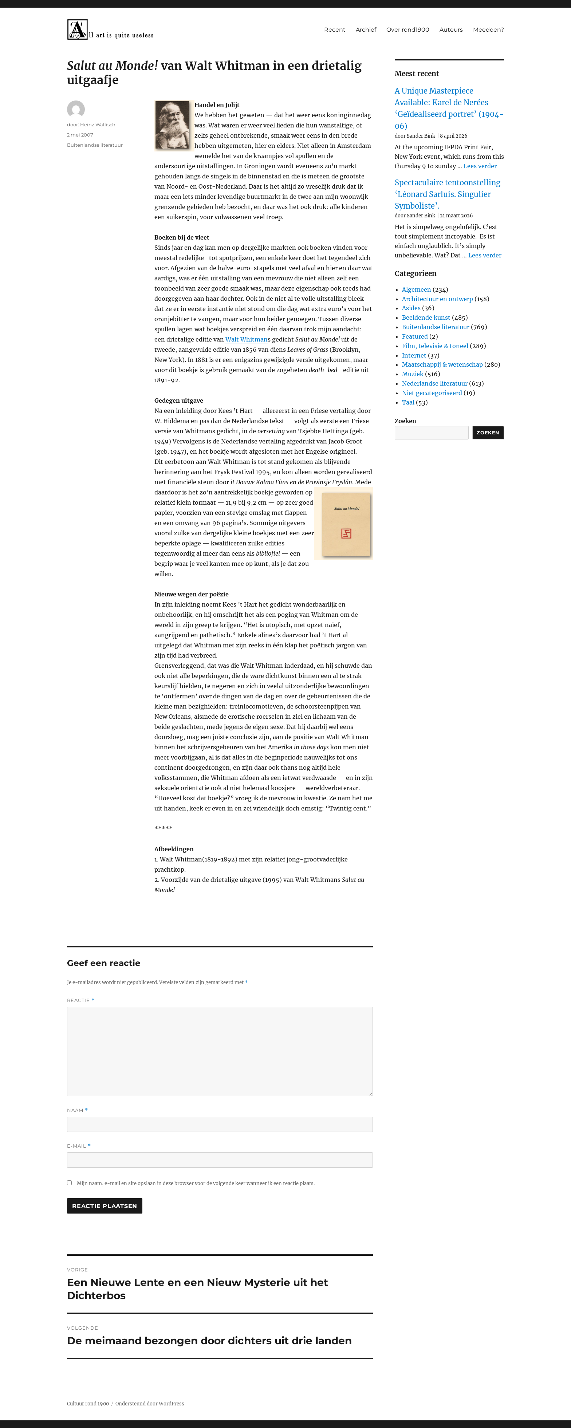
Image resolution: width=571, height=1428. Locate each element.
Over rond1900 (407, 29)
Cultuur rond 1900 (88, 1404)
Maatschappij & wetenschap (442, 364)
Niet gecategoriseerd (432, 393)
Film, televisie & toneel (435, 346)
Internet (414, 355)
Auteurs (451, 29)
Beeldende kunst (426, 317)
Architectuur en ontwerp (437, 299)
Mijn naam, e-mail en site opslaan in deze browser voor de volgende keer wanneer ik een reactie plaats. (196, 1183)
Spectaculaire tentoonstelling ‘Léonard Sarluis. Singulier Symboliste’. (447, 194)
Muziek (413, 374)
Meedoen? (488, 29)
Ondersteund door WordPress (149, 1404)
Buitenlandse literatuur (95, 145)
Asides (411, 308)
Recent (335, 29)
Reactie (81, 1000)
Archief (366, 29)
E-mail (79, 1146)
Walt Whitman (246, 339)
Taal (408, 402)
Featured (415, 336)
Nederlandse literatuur (435, 383)
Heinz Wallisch (97, 124)
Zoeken (405, 421)
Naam (77, 1110)
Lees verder (480, 166)
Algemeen (416, 289)
